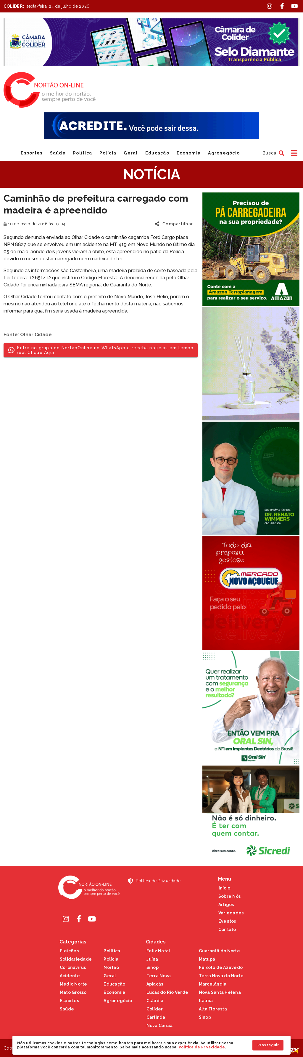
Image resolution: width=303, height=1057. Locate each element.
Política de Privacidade (202, 1047)
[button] (273, 153)
